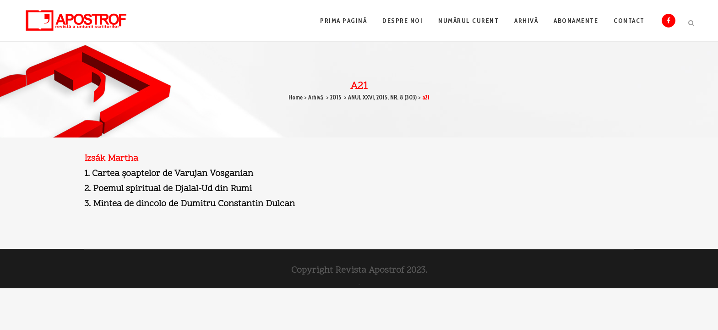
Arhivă (315, 97)
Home (295, 97)
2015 (335, 97)
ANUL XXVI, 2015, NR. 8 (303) (382, 97)
